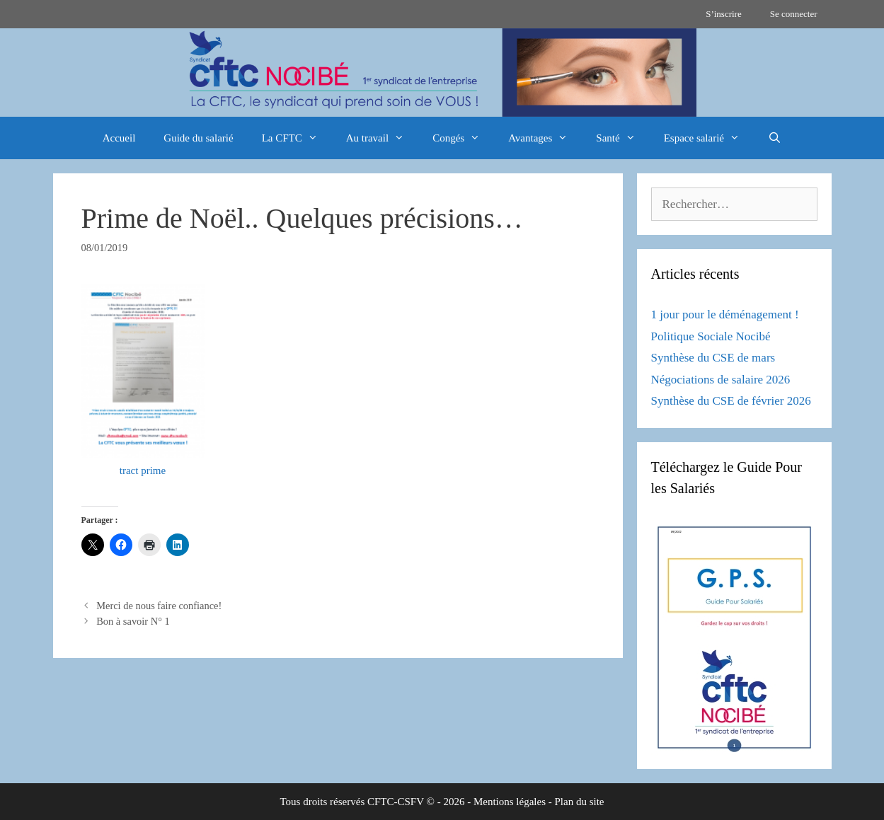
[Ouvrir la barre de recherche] (775, 138)
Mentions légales (509, 801)
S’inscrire (724, 13)
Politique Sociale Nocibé (711, 336)
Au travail (382, 138)
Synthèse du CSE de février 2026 (731, 401)
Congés (463, 138)
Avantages (545, 138)
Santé (622, 138)
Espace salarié (709, 138)
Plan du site (579, 801)
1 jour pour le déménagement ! (725, 314)
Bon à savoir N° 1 (133, 621)
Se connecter (793, 13)
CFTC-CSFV (395, 801)
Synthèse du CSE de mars (713, 357)
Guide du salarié (198, 138)
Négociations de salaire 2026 (721, 379)
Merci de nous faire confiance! (159, 605)
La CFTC (297, 138)
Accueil (119, 138)
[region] (442, 72)
